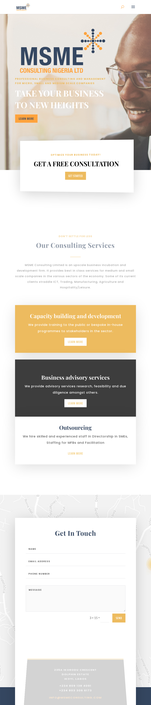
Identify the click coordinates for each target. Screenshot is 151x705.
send (119, 622)
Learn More (26, 118)
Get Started (75, 176)
